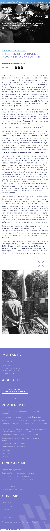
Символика (6, 502)
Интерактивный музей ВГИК (13, 489)
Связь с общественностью (12, 506)
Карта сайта (6, 453)
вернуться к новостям (14, 51)
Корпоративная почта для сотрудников (18, 480)
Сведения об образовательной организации (20, 435)
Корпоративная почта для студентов (16, 476)
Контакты (5, 457)
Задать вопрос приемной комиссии (15, 390)
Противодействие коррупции (14, 443)
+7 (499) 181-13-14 (8, 362)
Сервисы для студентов (11, 470)
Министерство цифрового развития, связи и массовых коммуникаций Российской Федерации (24, 430)
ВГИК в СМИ (7, 509)
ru (10, 365)
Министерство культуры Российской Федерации (21, 417)
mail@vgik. (6, 365)
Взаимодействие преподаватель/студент (18, 473)
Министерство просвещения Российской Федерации (24, 420)
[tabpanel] (25, 302)
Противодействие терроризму (14, 447)
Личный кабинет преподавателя (15, 483)
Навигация (6, 450)
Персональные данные (11, 486)
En (40, 16)
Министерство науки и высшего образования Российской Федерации (20, 413)
